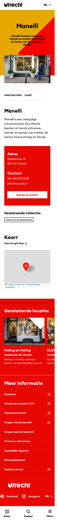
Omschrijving (13, 95)
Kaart (28, 95)
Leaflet (9, 284)
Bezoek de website (27, 194)
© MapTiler (19, 284)
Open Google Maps (16, 243)
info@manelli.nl (17, 183)
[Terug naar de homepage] (13, 4)
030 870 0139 (20, 178)
